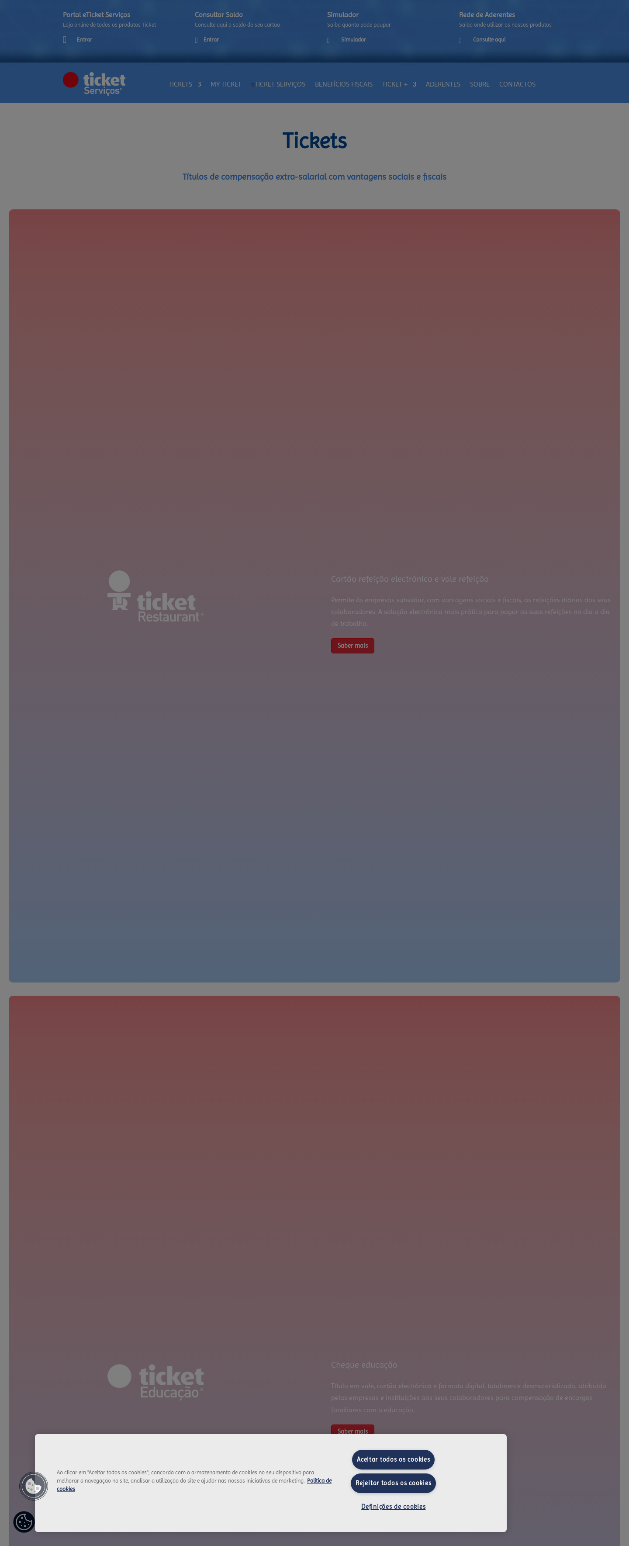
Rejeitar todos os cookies (393, 1483)
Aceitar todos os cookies (393, 1459)
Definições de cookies (393, 1506)
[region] (271, 1483)
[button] (34, 1486)
